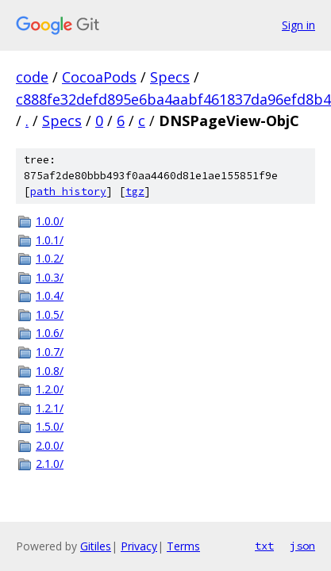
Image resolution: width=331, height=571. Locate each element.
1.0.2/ (50, 258)
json (302, 545)
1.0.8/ (50, 370)
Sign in (298, 25)
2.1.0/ (50, 463)
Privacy (139, 546)
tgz (134, 191)
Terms (183, 546)
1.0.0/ (50, 220)
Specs (170, 76)
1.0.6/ (50, 332)
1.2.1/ (50, 408)
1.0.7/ (50, 351)
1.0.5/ (50, 314)
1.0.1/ (50, 239)
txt (264, 545)
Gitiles (95, 546)
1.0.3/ (50, 277)
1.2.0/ (50, 389)
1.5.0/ (50, 426)
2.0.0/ (50, 445)
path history (68, 191)
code (32, 76)
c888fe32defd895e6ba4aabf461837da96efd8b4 (173, 99)
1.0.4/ (50, 295)
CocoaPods (99, 76)
